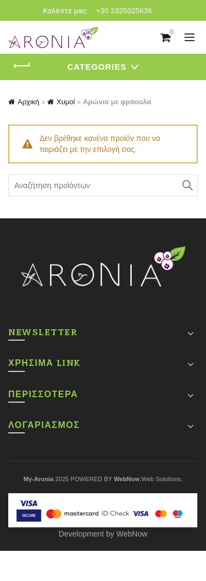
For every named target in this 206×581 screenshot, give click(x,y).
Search (187, 185)
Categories (96, 66)
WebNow (132, 533)
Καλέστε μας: (65, 11)
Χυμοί (66, 102)
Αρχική (29, 102)
